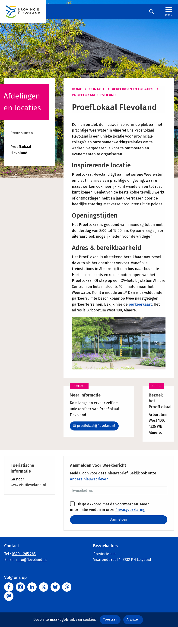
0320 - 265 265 (24, 553)
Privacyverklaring (130, 509)
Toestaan (110, 619)
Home (77, 89)
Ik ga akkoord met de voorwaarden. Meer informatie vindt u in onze (109, 506)
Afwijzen (133, 619)
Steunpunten (21, 133)
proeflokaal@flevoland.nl (94, 426)
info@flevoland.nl (31, 559)
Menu (168, 11)
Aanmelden (118, 520)
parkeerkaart (140, 304)
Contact (97, 89)
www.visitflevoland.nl (28, 485)
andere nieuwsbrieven (89, 479)
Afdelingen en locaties (132, 89)
